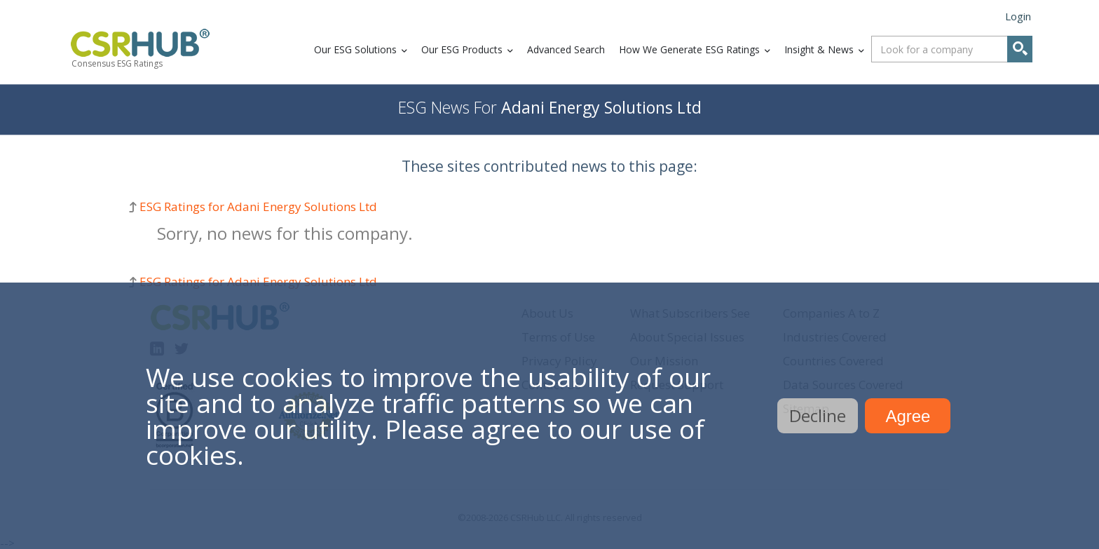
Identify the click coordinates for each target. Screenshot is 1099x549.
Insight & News (819, 49)
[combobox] (951, 49)
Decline (817, 415)
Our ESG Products (462, 49)
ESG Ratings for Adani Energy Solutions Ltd (258, 206)
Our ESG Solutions (355, 49)
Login (1018, 16)
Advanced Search (566, 49)
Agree (907, 416)
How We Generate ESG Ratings (689, 49)
